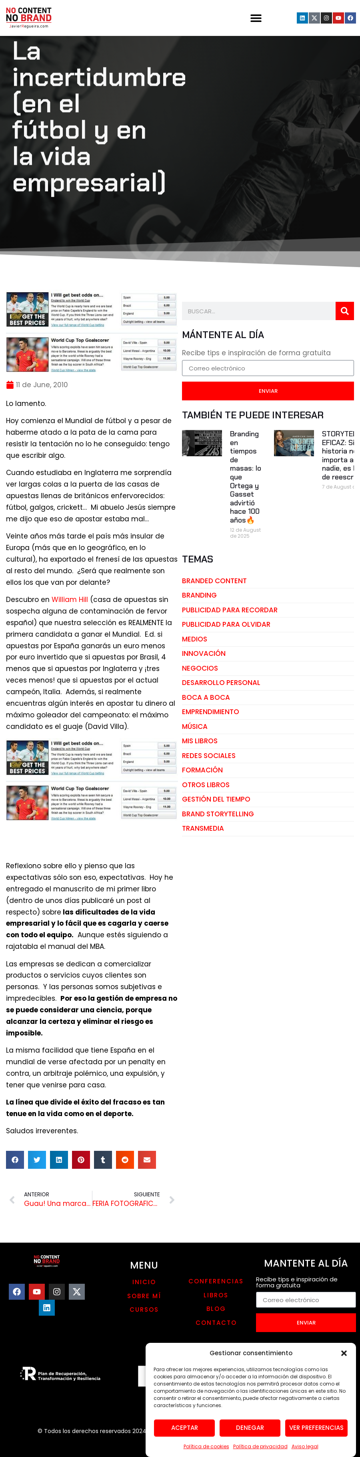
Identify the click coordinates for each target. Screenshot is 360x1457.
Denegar (250, 1442)
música (195, 726)
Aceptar (184, 1442)
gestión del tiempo (216, 799)
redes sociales (209, 755)
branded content (214, 581)
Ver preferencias (316, 1442)
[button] (344, 1368)
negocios (200, 668)
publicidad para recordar (230, 610)
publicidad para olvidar (226, 624)
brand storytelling (218, 814)
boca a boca (206, 697)
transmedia (203, 828)
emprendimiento (210, 712)
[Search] (345, 311)
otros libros (206, 785)
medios (194, 639)
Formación (202, 770)
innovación (204, 653)
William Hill (70, 599)
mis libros (200, 741)
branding (199, 595)
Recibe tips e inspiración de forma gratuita (256, 354)
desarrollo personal (221, 682)
